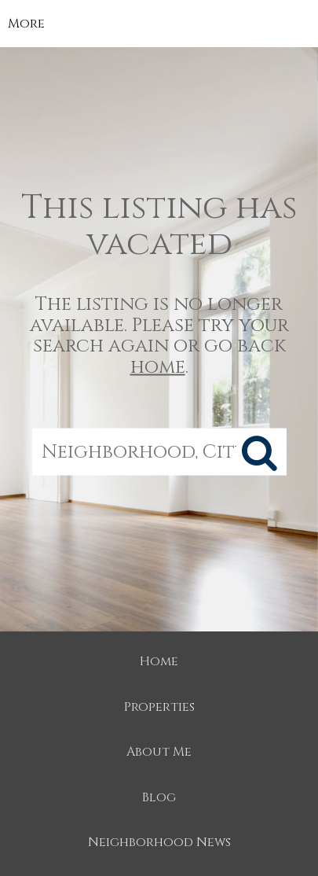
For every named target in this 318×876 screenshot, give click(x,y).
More (26, 23)
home (157, 366)
